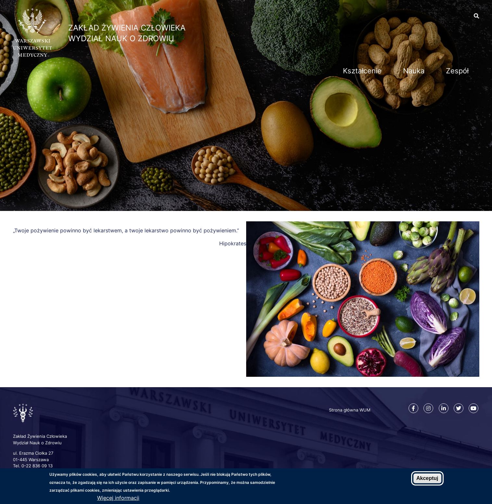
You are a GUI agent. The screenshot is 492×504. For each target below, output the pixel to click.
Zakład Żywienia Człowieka (126, 27)
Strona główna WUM (350, 409)
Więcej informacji (118, 498)
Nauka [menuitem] (413, 71)
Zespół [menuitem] (457, 71)
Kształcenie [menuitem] (362, 71)
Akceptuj (427, 478)
